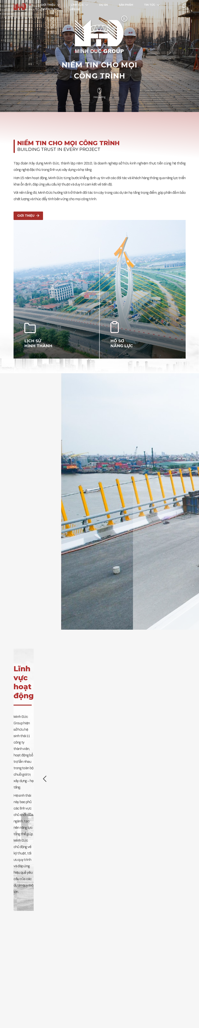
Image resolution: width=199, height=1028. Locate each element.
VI (30, 5)
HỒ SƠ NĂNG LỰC (120, 334)
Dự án (103, 4)
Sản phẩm (126, 4)
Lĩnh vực (79, 5)
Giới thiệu (50, 5)
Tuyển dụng (50, 9)
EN (30, 9)
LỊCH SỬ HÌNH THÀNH (37, 334)
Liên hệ (75, 9)
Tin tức (152, 5)
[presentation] (44, 770)
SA (37, 9)
